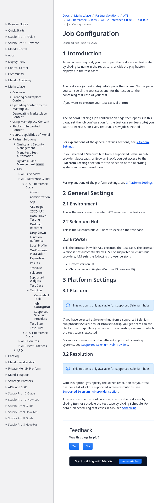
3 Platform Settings (139, 182)
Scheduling (129, 408)
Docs (66, 15)
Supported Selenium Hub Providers (104, 344)
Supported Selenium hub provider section (90, 391)
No (88, 446)
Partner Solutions (107, 15)
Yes (74, 446)
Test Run (142, 20)
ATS (125, 15)
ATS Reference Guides (82, 20)
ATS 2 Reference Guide (116, 20)
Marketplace (82, 15)
